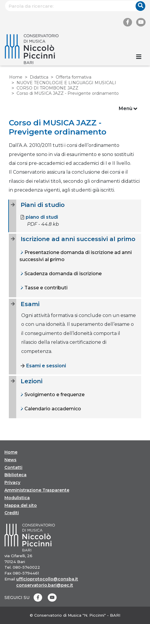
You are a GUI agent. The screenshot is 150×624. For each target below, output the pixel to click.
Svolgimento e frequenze (54, 394)
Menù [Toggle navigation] (128, 109)
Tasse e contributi (45, 288)
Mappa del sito (20, 505)
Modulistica (17, 497)
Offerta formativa (73, 77)
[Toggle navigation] (138, 56)
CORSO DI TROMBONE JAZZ (47, 88)
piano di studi (39, 217)
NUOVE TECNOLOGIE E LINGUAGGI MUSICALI (66, 82)
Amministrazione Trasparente (36, 490)
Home (15, 77)
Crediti (11, 512)
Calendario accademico (52, 408)
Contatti (13, 467)
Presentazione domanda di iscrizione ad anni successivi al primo (75, 256)
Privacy (12, 482)
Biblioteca (15, 474)
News (10, 459)
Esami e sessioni (43, 365)
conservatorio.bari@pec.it (44, 585)
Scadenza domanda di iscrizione (62, 273)
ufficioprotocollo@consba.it (47, 579)
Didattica (39, 77)
